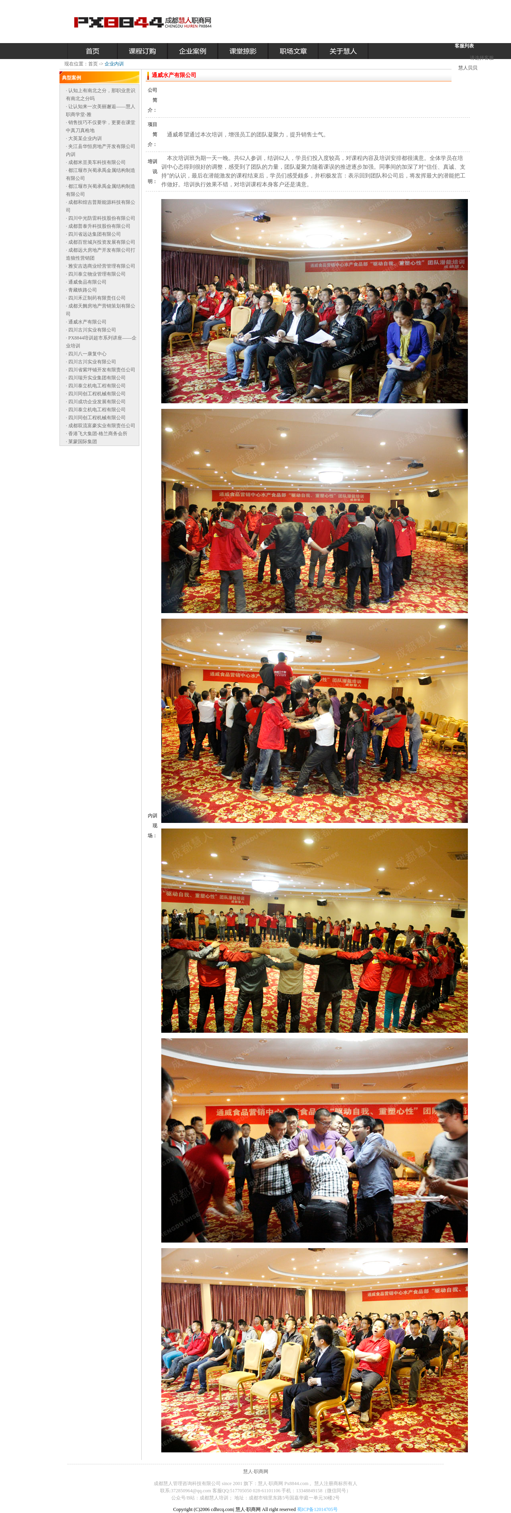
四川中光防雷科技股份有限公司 (101, 218)
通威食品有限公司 (87, 282)
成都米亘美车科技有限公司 (97, 162)
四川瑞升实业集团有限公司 (97, 378)
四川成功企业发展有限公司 (97, 401)
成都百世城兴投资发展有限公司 (101, 242)
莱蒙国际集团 (82, 441)
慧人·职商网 (255, 1471)
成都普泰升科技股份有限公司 (99, 226)
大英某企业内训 (85, 138)
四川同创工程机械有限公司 (97, 393)
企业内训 (114, 64)
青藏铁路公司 (82, 290)
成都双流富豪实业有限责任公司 (101, 425)
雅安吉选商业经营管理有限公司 (101, 266)
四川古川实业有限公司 (92, 330)
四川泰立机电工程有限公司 (97, 386)
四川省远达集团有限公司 (94, 234)
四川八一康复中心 (87, 354)
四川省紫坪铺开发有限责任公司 (101, 370)
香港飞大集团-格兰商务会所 (97, 433)
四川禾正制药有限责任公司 (97, 298)
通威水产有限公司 (87, 322)
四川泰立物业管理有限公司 (97, 274)
